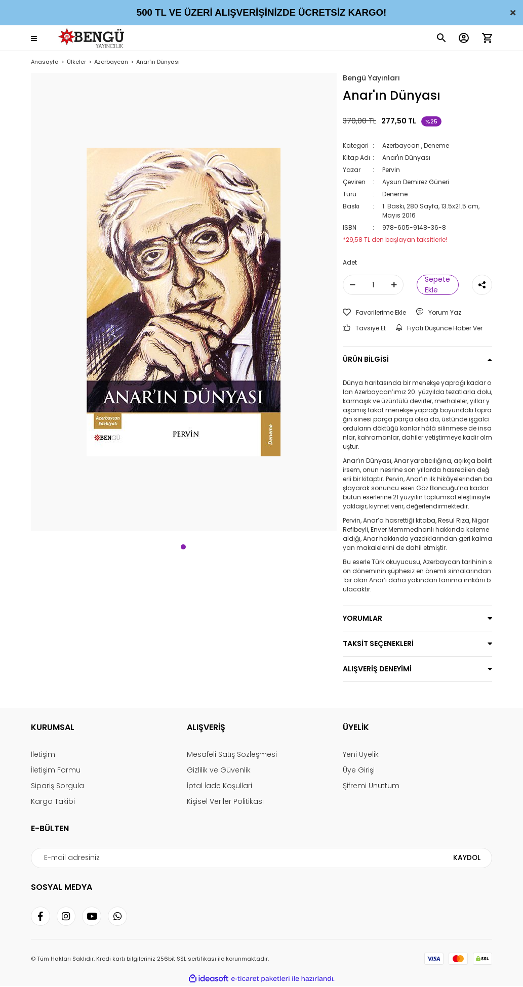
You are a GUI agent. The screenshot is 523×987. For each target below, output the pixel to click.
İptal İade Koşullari (219, 786)
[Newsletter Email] (261, 858)
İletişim (43, 754)
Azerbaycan (401, 145)
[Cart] (487, 38)
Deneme (436, 145)
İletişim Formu (56, 770)
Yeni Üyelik (361, 754)
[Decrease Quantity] (352, 284)
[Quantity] (373, 284)
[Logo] (93, 38)
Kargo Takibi (53, 801)
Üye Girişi (359, 770)
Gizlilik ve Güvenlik (219, 770)
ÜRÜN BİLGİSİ (366, 359)
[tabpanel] (183, 302)
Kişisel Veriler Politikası (225, 801)
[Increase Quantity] (394, 284)
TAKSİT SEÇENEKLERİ (378, 643)
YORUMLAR (362, 618)
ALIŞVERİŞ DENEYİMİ (377, 669)
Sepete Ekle (437, 285)
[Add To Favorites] (374, 312)
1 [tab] (183, 546)
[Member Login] (464, 38)
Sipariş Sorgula (57, 786)
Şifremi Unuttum (371, 786)
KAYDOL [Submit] (467, 858)
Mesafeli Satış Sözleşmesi (232, 754)
